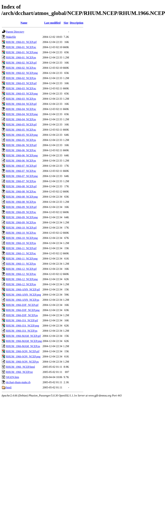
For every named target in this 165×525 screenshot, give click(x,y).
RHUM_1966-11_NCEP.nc (21, 253)
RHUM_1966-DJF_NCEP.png (22, 310)
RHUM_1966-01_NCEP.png (22, 52)
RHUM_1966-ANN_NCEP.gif (23, 289)
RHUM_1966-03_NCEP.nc (21, 88)
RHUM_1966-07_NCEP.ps (21, 181)
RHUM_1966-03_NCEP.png (22, 93)
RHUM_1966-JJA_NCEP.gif (22, 320)
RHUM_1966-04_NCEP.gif (21, 103)
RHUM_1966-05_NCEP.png (22, 134)
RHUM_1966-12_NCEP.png (22, 279)
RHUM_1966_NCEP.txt (19, 372)
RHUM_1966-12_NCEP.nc (21, 274)
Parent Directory (15, 31)
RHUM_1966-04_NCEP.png (22, 114)
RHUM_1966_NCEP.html (20, 366)
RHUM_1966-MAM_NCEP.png (24, 341)
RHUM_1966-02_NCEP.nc (21, 67)
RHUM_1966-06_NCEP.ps (21, 160)
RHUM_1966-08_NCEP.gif (21, 186)
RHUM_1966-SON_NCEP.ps (22, 361)
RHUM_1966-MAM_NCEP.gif (23, 335)
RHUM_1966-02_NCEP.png (22, 72)
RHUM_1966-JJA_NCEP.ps (21, 330)
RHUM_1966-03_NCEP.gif (21, 83)
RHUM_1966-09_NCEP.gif (21, 207)
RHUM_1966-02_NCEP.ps (21, 78)
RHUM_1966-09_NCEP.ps (21, 222)
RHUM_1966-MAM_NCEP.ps (23, 346)
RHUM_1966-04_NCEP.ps (21, 119)
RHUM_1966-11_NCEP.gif (21, 248)
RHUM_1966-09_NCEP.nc (21, 212)
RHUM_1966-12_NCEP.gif (21, 268)
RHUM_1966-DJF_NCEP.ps (22, 315)
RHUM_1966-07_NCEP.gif (21, 165)
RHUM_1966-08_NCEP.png (22, 196)
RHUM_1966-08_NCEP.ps (21, 201)
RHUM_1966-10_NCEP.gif (21, 227)
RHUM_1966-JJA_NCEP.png (22, 325)
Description (76, 22)
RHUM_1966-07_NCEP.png (22, 176)
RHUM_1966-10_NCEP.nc (21, 232)
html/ (9, 387)
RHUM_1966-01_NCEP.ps (21, 57)
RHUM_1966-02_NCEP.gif (21, 62)
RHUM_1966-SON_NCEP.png (23, 356)
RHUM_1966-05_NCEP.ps (21, 140)
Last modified (52, 22)
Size (66, 22)
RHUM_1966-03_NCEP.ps (21, 98)
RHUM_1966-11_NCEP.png (22, 258)
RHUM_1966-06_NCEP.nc (21, 150)
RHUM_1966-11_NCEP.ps (21, 263)
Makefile (11, 36)
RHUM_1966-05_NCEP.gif (21, 124)
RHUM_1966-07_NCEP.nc (21, 170)
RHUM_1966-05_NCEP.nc (21, 129)
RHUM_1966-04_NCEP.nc (21, 109)
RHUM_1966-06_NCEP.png (22, 155)
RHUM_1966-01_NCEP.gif (21, 42)
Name (23, 22)
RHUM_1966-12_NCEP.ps (21, 284)
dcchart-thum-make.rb (18, 382)
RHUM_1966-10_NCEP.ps (21, 243)
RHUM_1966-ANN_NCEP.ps (22, 299)
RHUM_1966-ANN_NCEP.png (23, 294)
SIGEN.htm (12, 377)
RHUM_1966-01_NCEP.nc (21, 47)
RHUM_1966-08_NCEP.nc (21, 191)
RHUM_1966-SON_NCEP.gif (22, 351)
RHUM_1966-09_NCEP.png (22, 217)
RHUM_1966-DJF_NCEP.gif (22, 304)
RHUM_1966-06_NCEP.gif (21, 145)
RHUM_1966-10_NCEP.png (22, 237)
